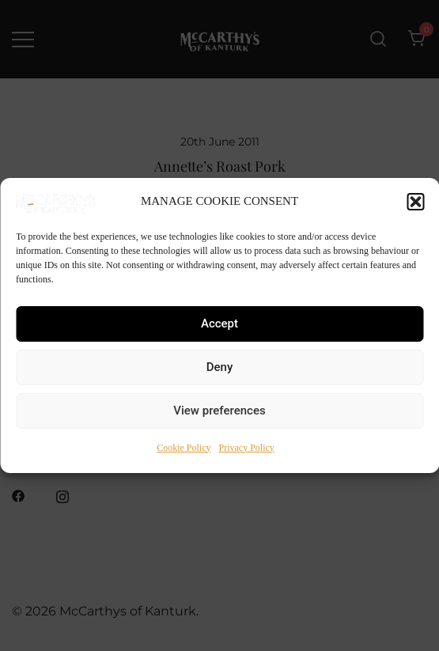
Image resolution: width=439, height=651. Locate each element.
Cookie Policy (183, 447)
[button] (415, 202)
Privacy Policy (246, 447)
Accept (219, 323)
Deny (219, 367)
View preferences (219, 410)
